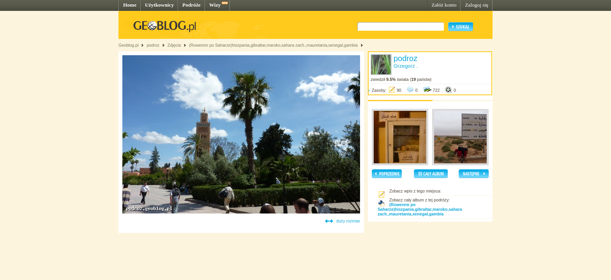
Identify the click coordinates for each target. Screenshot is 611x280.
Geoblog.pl (128, 45)
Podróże (191, 5)
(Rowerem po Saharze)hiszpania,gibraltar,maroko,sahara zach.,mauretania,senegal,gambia (273, 45)
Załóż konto (443, 5)
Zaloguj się (476, 5)
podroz (153, 45)
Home (129, 5)
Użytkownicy (159, 5)
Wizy (215, 5)
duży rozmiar (348, 221)
